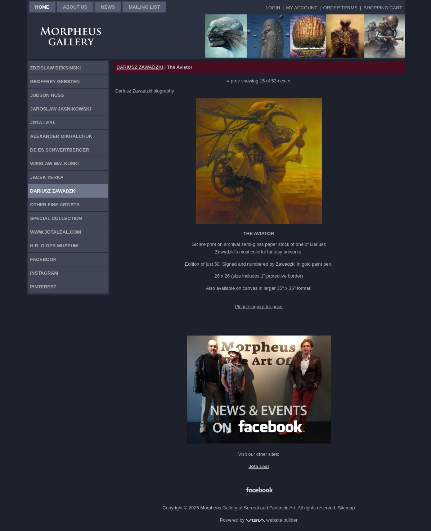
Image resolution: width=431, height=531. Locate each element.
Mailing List (144, 7)
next (282, 81)
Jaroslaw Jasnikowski (60, 109)
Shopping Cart (383, 7)
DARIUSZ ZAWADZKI (140, 67)
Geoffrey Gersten (55, 81)
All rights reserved (316, 507)
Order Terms (340, 7)
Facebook (43, 259)
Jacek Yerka (47, 177)
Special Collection (56, 218)
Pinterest (43, 286)
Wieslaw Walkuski (54, 163)
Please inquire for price (259, 306)
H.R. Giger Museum (54, 245)
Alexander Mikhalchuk (61, 136)
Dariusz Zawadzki (53, 191)
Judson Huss (47, 95)
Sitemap (346, 507)
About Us (75, 7)
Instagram (44, 273)
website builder (271, 520)
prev (235, 81)
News (108, 7)
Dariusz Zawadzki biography (144, 91)
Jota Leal (43, 122)
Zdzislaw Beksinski (55, 68)
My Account (301, 7)
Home (42, 7)
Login (273, 7)
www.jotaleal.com (55, 232)
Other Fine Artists (55, 204)
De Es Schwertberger (59, 150)
